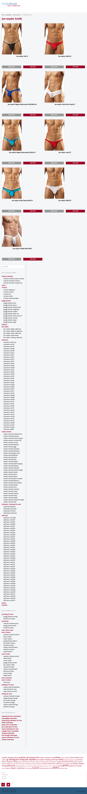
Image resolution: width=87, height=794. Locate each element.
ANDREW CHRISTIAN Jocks (11, 622)
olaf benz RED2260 (9, 539)
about (3, 772)
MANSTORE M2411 (9, 400)
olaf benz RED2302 (9, 550)
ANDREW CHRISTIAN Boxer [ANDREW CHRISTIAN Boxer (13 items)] (10, 757)
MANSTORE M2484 (9, 425)
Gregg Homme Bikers (10, 639)
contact (4, 776)
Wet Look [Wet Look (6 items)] (50, 768)
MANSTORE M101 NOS (10, 341)
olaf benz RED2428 (9, 595)
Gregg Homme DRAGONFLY (11, 308)
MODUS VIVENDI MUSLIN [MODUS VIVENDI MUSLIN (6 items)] (16, 763)
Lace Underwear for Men (10, 725)
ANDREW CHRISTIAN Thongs (12, 694)
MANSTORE (5, 338)
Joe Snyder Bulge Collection (12, 327)
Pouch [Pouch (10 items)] (60, 765)
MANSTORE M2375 (9, 392)
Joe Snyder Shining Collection (13, 336)
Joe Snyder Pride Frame (11, 334)
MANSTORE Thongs (9, 701)
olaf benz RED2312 (9, 563)
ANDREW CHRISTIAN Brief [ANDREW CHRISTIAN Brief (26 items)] (29, 757)
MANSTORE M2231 (9, 355)
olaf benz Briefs (9, 670)
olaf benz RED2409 (9, 590)
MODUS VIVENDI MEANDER (11, 466)
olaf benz (5, 514)
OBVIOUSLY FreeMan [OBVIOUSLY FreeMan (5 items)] (29, 765)
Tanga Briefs (8, 674)
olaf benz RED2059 (9, 523)
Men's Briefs (16, 15)
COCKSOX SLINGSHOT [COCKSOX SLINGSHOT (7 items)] (65, 757)
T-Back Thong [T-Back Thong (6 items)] (28, 768)
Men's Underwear (7, 15)
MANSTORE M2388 (9, 394)
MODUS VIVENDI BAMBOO (11, 434)
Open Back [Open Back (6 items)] (55, 765)
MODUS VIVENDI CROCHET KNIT (12, 439)
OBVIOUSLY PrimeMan (10, 511)
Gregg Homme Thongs (11, 697)
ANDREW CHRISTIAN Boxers (12, 633)
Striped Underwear (8, 738)
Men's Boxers (6, 631)
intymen (4, 323)
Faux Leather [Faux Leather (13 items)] (75, 757)
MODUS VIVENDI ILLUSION (11, 454)
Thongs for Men (7, 692)
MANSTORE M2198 (9, 349)
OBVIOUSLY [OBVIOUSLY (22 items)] (11, 765)
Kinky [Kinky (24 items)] (61, 759)
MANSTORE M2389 (9, 396)
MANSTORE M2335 (9, 381)
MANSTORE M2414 (9, 402)
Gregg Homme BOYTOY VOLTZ (12, 306)
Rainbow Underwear (8, 732)
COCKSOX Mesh (8, 295)
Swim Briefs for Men (10, 688)
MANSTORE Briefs (9, 665)
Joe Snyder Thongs (9, 699)
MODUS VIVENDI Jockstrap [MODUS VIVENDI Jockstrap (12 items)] (65, 761)
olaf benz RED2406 (9, 588)
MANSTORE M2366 (9, 385)
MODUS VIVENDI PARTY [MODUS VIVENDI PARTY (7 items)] (26, 763)
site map (4, 778)
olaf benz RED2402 (9, 584)
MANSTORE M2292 (9, 370)
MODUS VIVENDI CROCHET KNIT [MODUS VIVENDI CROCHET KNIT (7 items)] (38, 761)
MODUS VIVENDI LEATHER (11, 460)
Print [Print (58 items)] (65, 765)
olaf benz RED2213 (9, 535)
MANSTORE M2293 (9, 372)
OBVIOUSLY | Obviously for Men (11, 503)
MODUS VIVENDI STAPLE (10, 496)
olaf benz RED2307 (9, 554)
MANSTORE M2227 (9, 353)
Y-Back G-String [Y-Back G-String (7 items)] (63, 768)
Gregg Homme (6, 299)
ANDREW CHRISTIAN (7, 275)
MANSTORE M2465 (9, 421)
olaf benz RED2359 (9, 567)
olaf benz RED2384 (9, 580)
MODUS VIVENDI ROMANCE (11, 488)
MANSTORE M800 (9, 428)
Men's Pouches (7, 676)
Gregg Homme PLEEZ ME (11, 312)
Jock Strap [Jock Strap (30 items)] (20, 759)
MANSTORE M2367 (9, 387)
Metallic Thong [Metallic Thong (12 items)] (12, 761)
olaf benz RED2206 (9, 533)
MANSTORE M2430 (9, 415)
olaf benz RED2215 (9, 537)
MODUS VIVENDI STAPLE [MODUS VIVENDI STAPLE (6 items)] (67, 763)
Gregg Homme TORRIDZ (11, 316)
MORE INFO (11, 67)
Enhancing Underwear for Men (12, 719)
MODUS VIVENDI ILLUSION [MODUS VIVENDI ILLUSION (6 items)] (51, 761)
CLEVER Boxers (8, 637)
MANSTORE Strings (9, 617)
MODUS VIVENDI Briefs (10, 667)
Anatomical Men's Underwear (11, 715)
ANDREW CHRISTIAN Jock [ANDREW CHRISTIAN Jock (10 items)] (46, 757)
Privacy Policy (5, 789)
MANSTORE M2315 (9, 375)
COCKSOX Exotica (9, 290)
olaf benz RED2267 (9, 546)
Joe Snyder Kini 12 (22, 56)
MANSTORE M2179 (9, 345)
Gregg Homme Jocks (10, 624)
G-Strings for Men (7, 613)
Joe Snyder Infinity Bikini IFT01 (22, 248)
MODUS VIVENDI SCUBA (10, 490)
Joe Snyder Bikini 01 (65, 56)
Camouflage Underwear (9, 717)
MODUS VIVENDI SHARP (10, 494)
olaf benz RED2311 (9, 561)
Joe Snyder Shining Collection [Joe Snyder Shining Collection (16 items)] (47, 759)
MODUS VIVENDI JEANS (10, 456)
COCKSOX (4, 286)
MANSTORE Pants (9, 644)
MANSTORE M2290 (9, 366)
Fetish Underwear (7, 721)
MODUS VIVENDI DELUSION (11, 443)
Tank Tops (7, 681)
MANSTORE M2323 (9, 377)
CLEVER (4, 284)
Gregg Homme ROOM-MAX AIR (13, 314)
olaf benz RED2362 (9, 571)
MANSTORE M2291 (9, 368)
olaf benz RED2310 (9, 559)
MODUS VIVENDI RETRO (10, 485)
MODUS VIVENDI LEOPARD (11, 464)
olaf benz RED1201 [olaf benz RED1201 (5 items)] (48, 765)
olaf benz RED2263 (9, 542)
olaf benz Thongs (9, 705)
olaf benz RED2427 (9, 592)
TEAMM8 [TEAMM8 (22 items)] (35, 768)
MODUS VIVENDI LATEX (10, 458)
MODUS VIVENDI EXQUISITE (11, 447)
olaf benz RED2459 (9, 597)
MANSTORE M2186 (9, 347)
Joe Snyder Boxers (9, 641)
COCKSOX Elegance (9, 288)
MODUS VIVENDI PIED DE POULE (13, 477)
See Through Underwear (9, 734)
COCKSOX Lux (7, 292)
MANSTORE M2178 (9, 343)
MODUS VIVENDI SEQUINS (11, 492)
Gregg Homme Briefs (10, 661)
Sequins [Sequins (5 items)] (3, 768)
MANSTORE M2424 (9, 413)
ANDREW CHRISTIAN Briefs (11, 655)
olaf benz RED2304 (9, 552)
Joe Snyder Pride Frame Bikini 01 (22, 200)
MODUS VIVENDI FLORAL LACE (12, 449)
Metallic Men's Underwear (10, 729)
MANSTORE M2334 (9, 379)
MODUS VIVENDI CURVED (11, 441)
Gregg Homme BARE (10, 301)
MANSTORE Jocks (9, 626)
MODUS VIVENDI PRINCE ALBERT (13, 481)
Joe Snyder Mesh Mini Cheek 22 (65, 104)
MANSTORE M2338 (9, 383)
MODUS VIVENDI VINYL (10, 500)
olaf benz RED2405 (9, 586)
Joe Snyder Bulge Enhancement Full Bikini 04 (22, 104)
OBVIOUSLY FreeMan (10, 509)
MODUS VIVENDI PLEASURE (11, 479)
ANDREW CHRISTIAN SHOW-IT (12, 279)
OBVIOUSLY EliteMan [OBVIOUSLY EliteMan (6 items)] (20, 765)
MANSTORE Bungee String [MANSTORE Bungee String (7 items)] (70, 759)
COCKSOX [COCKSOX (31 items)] (57, 757)
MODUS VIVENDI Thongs (11, 703)
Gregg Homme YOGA (10, 320)
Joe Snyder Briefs (9, 663)
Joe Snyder (5, 325)
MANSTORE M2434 (9, 419)
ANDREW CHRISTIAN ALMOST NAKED (14, 277)
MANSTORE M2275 (9, 362)
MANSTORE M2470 (9, 423)
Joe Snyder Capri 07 (65, 152)
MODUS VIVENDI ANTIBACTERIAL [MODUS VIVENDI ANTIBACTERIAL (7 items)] (25, 761)
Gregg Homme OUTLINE (11, 310)
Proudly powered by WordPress (9, 791)
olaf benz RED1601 (9, 520)
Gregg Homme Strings (11, 615)
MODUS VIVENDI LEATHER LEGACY (13, 462)
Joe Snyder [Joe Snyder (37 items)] (30, 759)
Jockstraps (5, 620)
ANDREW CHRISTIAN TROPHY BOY (13, 281)
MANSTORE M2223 (9, 351)
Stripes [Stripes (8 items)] (8, 768)
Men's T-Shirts (6, 678)
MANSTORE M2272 (9, 358)
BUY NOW (33, 67)
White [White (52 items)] (55, 767)
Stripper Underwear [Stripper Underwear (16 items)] (17, 768)
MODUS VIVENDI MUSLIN (11, 471)
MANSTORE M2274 (9, 360)
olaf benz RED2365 (9, 573)
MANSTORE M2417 (9, 406)
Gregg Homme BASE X (10, 304)
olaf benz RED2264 (9, 544)
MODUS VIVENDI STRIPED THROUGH (14, 498)
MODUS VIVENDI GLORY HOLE (12, 451)
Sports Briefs (8, 672)
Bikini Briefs (7, 657)
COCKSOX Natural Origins (11, 297)
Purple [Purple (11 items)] (71, 765)
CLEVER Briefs (8, 659)
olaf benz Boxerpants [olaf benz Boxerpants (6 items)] (39, 765)
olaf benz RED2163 (9, 527)
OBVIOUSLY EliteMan (10, 505)
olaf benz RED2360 (9, 569)
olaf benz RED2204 (9, 531)
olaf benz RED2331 (9, 565)
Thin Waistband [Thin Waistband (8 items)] (44, 768)
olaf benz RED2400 (9, 582)
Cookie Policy (12, 789)
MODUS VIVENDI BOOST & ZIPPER (13, 437)
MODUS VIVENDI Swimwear (12, 685)
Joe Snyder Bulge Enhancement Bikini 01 (22, 152)
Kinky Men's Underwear (9, 723)
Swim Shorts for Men (10, 690)
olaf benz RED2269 (9, 548)
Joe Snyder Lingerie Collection (13, 330)
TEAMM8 (4, 603)
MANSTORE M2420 (9, 409)
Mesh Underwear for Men (10, 727)
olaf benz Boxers (9, 648)
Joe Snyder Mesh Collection (12, 332)
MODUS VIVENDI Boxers (11, 646)
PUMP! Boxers (8, 650)
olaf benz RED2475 (9, 599)
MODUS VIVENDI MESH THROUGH (13, 468)
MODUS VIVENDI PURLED (11, 483)
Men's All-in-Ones (7, 629)
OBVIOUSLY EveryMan (10, 507)
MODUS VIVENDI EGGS (10, 445)
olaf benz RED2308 (9, 556)
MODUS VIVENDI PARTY (10, 473)
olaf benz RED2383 (9, 578)
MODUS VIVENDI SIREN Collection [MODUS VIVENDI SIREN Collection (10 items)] (52, 763)
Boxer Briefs (8, 635)
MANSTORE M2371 (9, 389)
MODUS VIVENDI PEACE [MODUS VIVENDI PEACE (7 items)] (37, 763)
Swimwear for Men (8, 683)
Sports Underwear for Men (10, 736)
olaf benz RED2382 (9, 576)
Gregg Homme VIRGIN (10, 318)
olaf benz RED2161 (9, 525)
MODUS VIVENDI (6, 430)
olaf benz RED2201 (9, 529)
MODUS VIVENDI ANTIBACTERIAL (13, 432)
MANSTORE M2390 (9, 398)
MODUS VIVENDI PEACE (10, 475)
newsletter (5, 774)
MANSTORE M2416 (9, 404)
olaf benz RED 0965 (10, 516)
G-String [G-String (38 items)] (11, 759)
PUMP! (4, 601)
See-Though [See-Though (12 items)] (77, 765)
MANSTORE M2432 (9, 417)
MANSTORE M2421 (9, 411)
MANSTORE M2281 (9, 364)
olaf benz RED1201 (9, 518)
